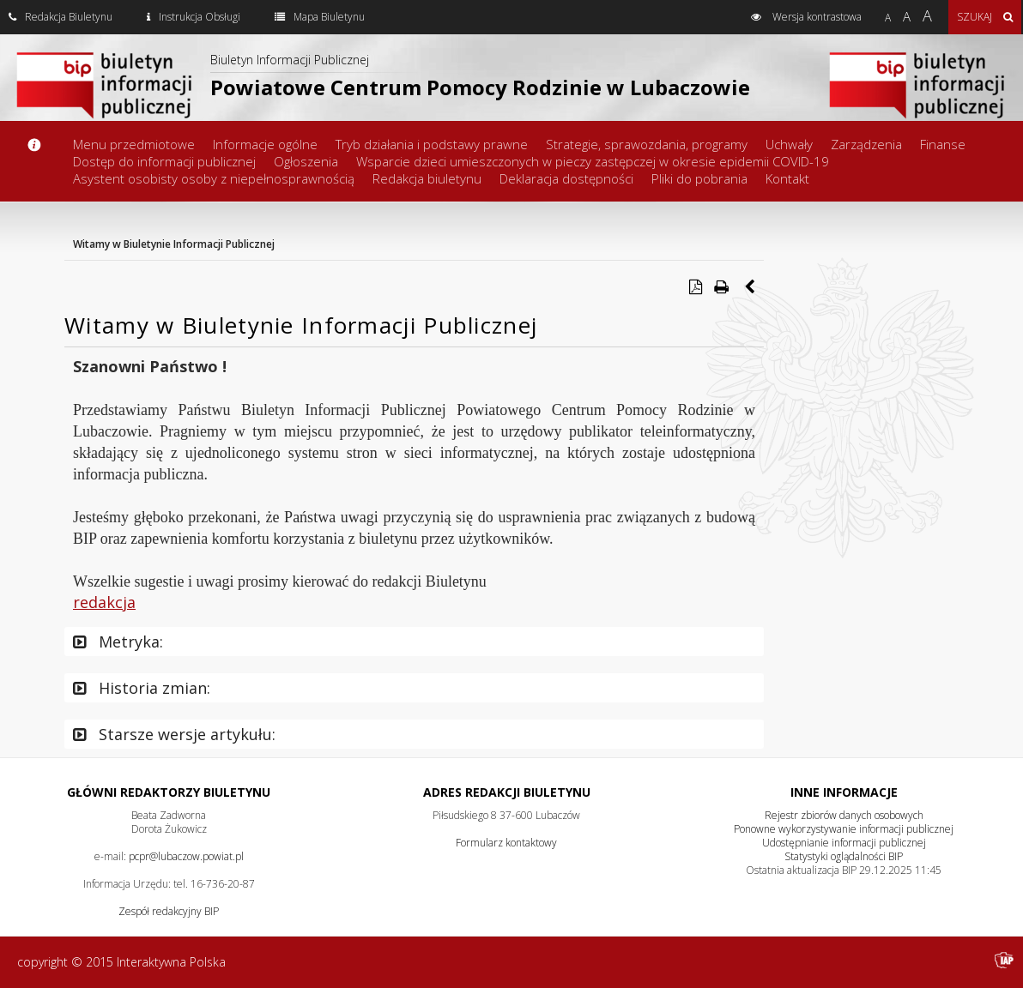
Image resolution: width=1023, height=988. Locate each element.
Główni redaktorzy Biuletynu (168, 792)
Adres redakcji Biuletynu (506, 792)
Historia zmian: (141, 688)
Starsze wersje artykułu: (174, 734)
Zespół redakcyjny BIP (168, 911)
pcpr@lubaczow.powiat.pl (186, 856)
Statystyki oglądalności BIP (843, 856)
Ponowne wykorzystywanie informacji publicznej (843, 829)
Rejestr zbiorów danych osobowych (844, 815)
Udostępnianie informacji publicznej (844, 842)
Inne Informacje (844, 792)
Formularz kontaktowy (506, 842)
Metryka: (118, 641)
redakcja (104, 602)
